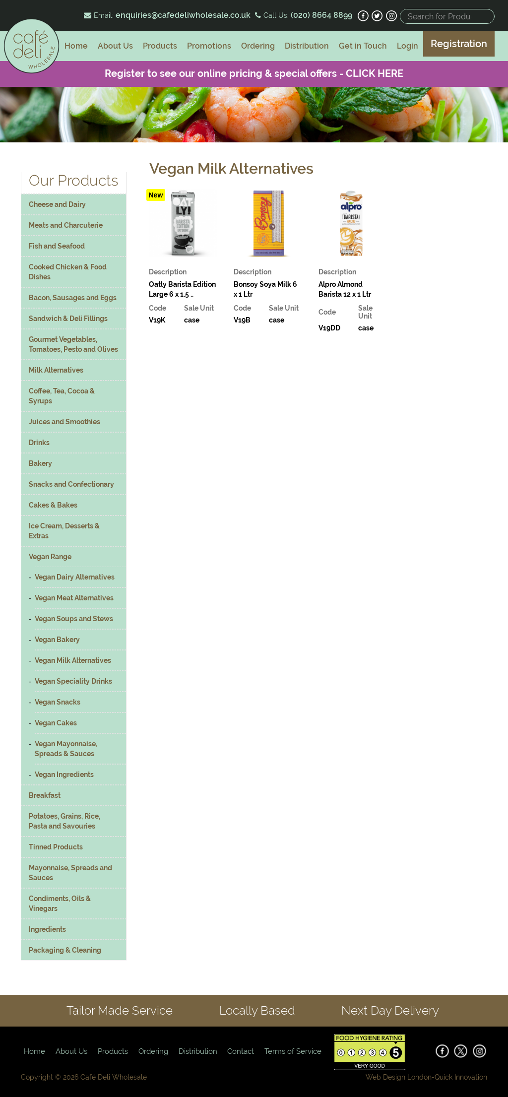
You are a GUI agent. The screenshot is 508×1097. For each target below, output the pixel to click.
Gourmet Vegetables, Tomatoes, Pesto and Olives (73, 344)
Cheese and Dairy (57, 204)
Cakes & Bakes (53, 505)
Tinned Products (56, 847)
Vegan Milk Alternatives (73, 660)
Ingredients (47, 929)
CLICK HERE (374, 73)
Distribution (307, 46)
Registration (459, 44)
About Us (115, 46)
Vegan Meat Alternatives (74, 598)
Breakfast (45, 795)
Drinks (39, 443)
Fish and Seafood (57, 246)
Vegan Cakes (56, 723)
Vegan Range (50, 557)
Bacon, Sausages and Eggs (73, 298)
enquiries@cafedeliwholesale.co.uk (183, 15)
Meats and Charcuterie (66, 225)
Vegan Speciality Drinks (73, 681)
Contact (240, 1051)
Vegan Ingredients (64, 774)
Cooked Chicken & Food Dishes (68, 272)
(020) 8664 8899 (320, 15)
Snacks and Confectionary (71, 484)
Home (76, 46)
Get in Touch (363, 46)
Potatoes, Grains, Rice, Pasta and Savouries (64, 821)
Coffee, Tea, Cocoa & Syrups (62, 396)
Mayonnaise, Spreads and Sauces (70, 873)
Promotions (209, 46)
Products (160, 46)
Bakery (40, 463)
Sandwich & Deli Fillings (68, 319)
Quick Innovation (461, 1077)
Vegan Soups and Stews (74, 619)
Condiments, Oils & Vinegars (60, 903)
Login (407, 46)
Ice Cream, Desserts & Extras (64, 531)
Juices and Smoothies (64, 422)
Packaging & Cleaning (65, 950)
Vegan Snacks (57, 702)
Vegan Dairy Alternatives (75, 577)
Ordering (258, 46)
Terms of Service (292, 1051)
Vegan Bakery (57, 640)
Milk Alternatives (56, 370)
